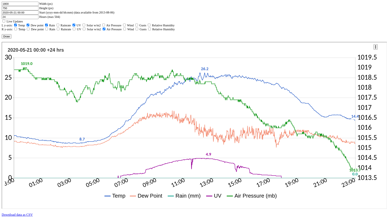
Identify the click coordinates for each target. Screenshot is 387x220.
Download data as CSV (17, 214)
